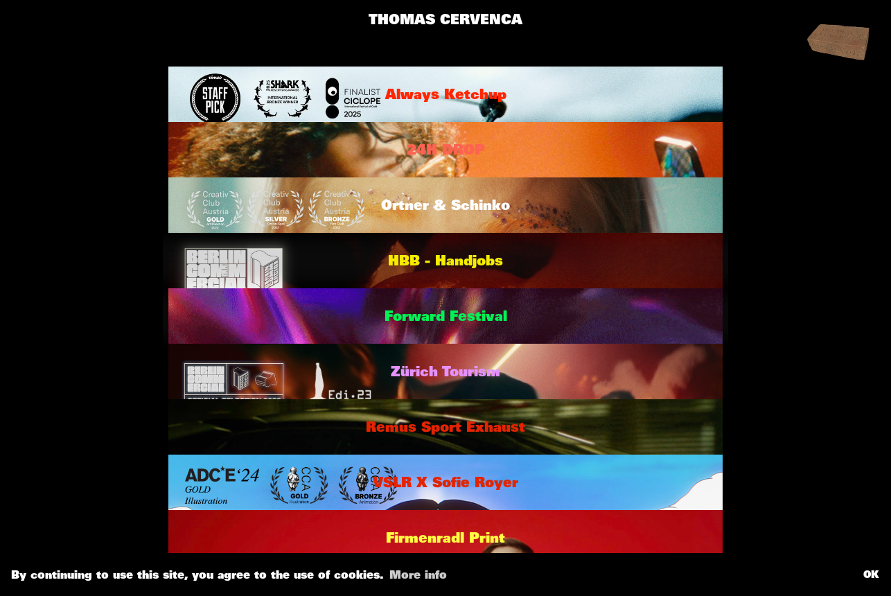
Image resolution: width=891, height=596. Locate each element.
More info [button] (418, 574)
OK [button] (871, 574)
